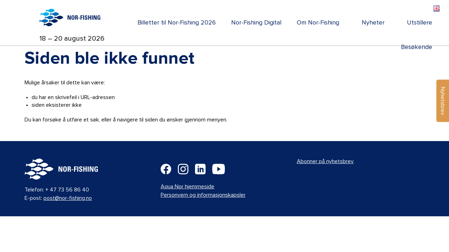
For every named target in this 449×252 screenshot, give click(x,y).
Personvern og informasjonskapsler (203, 195)
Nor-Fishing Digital (256, 23)
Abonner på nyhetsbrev (325, 161)
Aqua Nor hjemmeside (187, 186)
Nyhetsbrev (442, 101)
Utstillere (419, 23)
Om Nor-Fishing (318, 23)
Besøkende (416, 47)
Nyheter (373, 23)
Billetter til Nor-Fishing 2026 (177, 23)
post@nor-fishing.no (67, 198)
